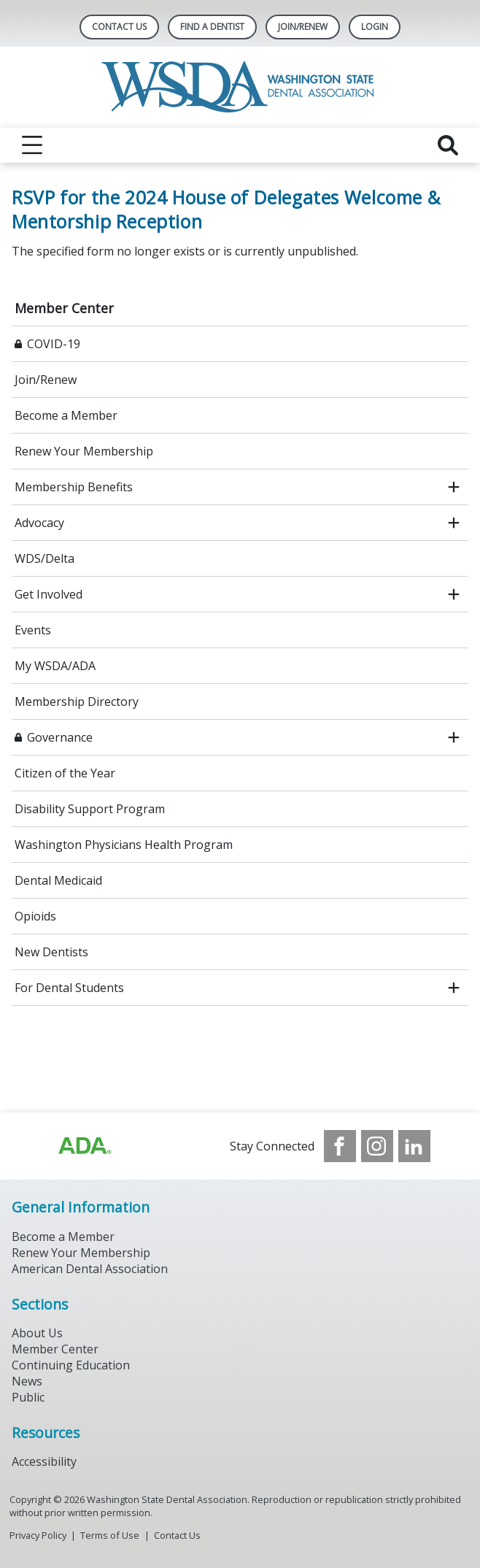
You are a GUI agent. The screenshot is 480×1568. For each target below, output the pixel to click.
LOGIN (374, 26)
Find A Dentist (212, 26)
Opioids (35, 916)
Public (28, 1397)
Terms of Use (109, 1535)
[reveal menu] (32, 145)
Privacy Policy (37, 1535)
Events (33, 630)
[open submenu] (453, 487)
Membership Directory (77, 701)
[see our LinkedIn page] (414, 1146)
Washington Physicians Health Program (124, 845)
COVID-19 (53, 344)
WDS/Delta (44, 558)
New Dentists (51, 952)
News (27, 1381)
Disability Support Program (90, 809)
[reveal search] (447, 145)
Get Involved (48, 594)
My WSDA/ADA (55, 666)
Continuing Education (71, 1365)
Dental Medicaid (58, 880)
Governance (60, 737)
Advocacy (39, 523)
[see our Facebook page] (340, 1146)
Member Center (64, 308)
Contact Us (119, 26)
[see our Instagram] (377, 1146)
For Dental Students (69, 988)
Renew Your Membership (84, 451)
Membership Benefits (74, 487)
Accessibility (44, 1461)
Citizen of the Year (65, 773)
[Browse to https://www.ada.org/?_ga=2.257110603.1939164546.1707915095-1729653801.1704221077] (84, 1146)
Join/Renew (303, 26)
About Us (37, 1333)
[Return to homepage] (240, 87)
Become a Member (66, 415)
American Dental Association (90, 1269)
